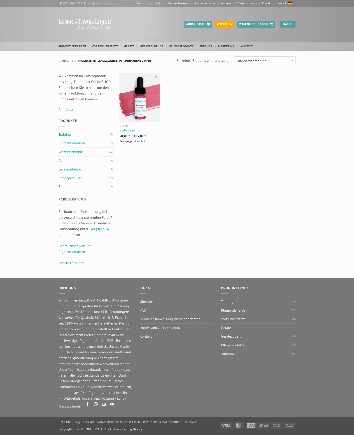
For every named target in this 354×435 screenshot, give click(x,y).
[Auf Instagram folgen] (96, 405)
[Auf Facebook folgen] (87, 405)
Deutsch (286, 3)
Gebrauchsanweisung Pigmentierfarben (192, 3)
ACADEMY (246, 46)
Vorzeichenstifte (105, 46)
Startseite (66, 61)
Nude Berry (127, 130)
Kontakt (266, 3)
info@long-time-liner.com (102, 3)
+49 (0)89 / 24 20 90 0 (70, 3)
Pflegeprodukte (181, 46)
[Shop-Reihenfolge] (265, 60)
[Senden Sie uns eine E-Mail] (104, 405)
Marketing (226, 46)
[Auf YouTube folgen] (112, 405)
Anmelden (66, 109)
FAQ (158, 3)
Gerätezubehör (151, 46)
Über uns (142, 3)
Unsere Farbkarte (71, 262)
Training (64, 134)
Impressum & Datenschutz (239, 3)
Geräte (129, 46)
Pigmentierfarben (72, 46)
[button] (256, 24)
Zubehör (206, 46)
